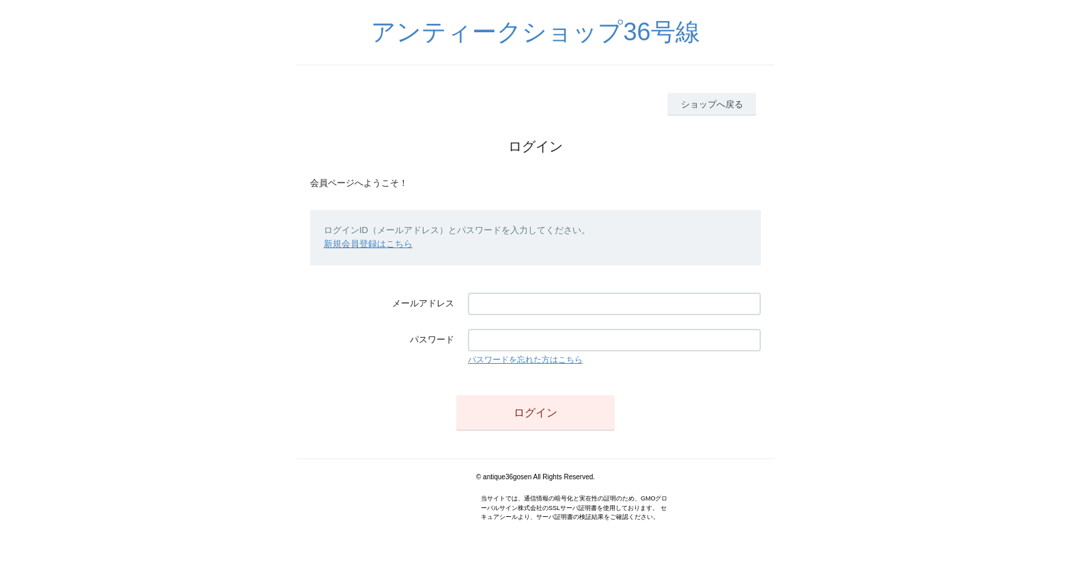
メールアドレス (423, 303)
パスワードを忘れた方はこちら (525, 359)
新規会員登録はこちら (368, 244)
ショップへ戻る (712, 104)
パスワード (432, 339)
